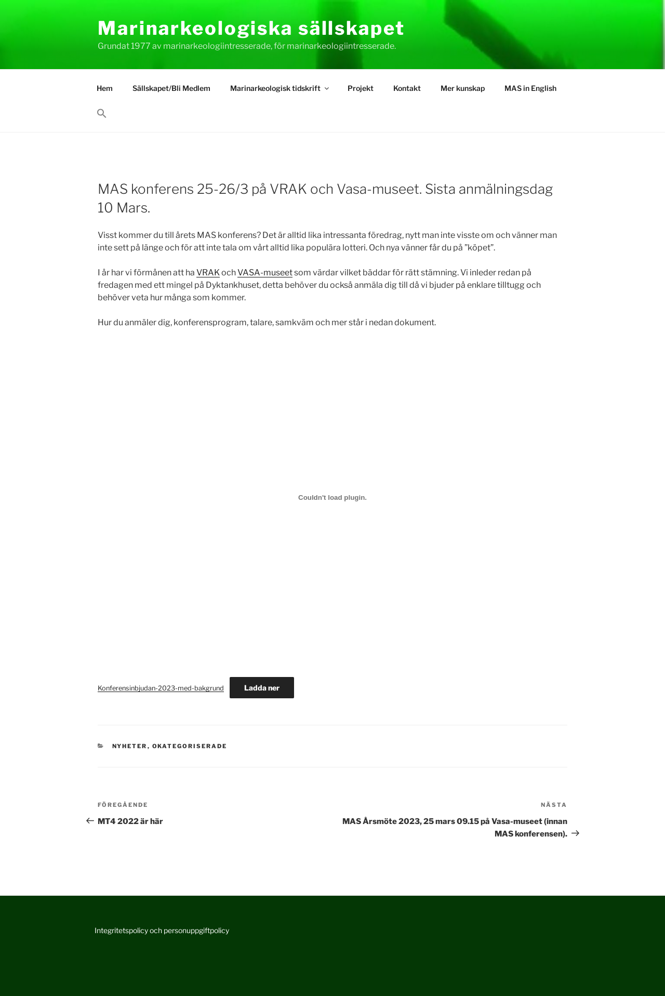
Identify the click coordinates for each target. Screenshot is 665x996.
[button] (101, 114)
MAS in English (530, 88)
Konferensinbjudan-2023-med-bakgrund (161, 688)
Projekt (361, 88)
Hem (105, 88)
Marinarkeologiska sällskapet (251, 28)
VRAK (208, 272)
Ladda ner (262, 687)
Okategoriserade (190, 746)
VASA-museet (264, 272)
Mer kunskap (463, 88)
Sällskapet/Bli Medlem (171, 88)
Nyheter (130, 746)
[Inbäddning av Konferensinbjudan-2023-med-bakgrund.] (332, 497)
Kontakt (407, 88)
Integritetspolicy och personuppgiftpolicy (162, 930)
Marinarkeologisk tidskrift (280, 88)
